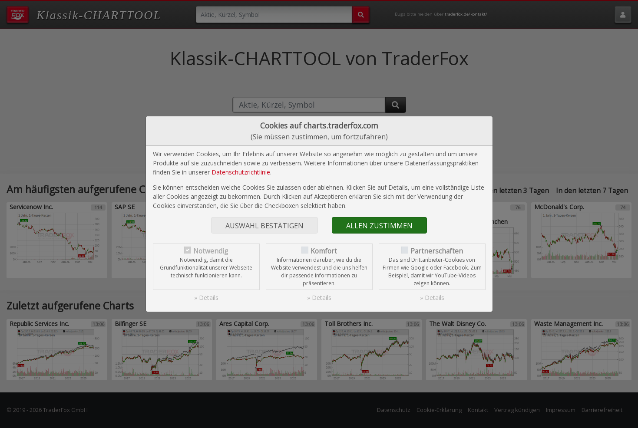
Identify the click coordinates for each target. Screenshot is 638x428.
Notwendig (210, 251)
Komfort (324, 251)
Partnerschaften (436, 251)
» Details (206, 297)
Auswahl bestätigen (264, 225)
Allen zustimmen (379, 225)
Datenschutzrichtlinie (241, 172)
